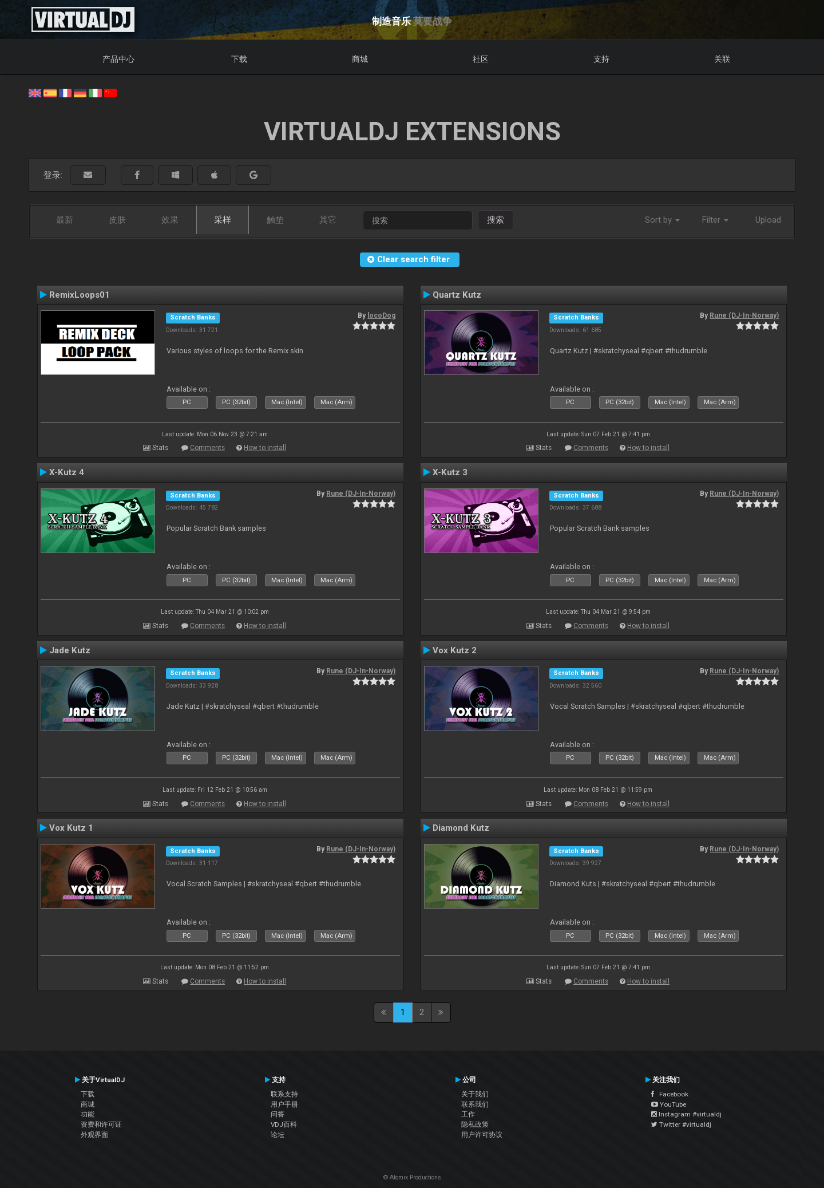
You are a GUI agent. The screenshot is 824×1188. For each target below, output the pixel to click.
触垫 (275, 220)
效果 (170, 220)
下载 (239, 59)
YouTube (668, 1104)
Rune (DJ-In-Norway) (744, 315)
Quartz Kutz (457, 295)
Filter (715, 220)
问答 (277, 1114)
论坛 (277, 1135)
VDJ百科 (284, 1124)
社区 (481, 59)
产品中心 (118, 59)
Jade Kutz (69, 650)
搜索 (495, 220)
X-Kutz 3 (450, 472)
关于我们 (475, 1094)
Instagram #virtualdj (686, 1114)
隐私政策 (475, 1124)
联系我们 (475, 1104)
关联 (722, 59)
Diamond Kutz (461, 828)
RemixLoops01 (79, 295)
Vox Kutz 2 (455, 650)
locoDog (381, 315)
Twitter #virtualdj (681, 1124)
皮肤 (117, 220)
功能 (87, 1114)
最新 (64, 220)
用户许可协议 (481, 1135)
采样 (222, 220)
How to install (265, 448)
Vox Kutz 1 (71, 828)
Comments (207, 448)
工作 (468, 1114)
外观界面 (94, 1135)
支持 (601, 59)
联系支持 (284, 1094)
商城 (360, 59)
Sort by (662, 220)
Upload (768, 220)
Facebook (669, 1094)
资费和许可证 (101, 1124)
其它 (327, 220)
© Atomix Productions (412, 1177)
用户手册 (284, 1104)
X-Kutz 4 (66, 472)
